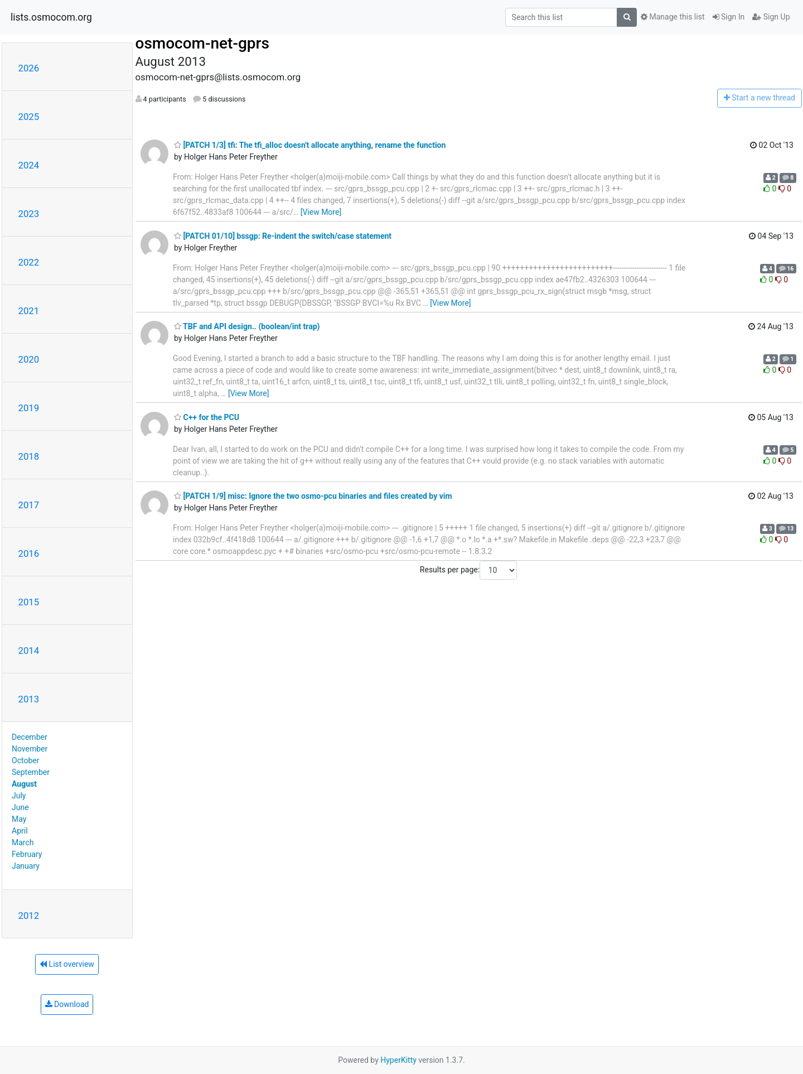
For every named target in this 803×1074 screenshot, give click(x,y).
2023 (29, 213)
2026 (29, 68)
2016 (29, 553)
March (23, 842)
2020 (29, 359)
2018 (29, 456)
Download (67, 1004)
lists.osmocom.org (51, 17)
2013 (29, 699)
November (29, 748)
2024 (29, 165)
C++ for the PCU (206, 417)
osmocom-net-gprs (202, 43)
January (26, 865)
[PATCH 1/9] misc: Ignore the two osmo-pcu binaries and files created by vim (313, 496)
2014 (29, 650)
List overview (67, 964)
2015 (29, 602)
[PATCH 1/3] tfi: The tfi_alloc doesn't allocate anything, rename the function (310, 145)
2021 (29, 310)
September (31, 772)
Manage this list (672, 16)
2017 (29, 504)
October (25, 760)
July (19, 795)
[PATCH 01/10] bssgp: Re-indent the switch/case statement (282, 236)
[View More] (321, 212)
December (29, 737)
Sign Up (771, 16)
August (24, 783)
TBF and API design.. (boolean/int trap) (247, 326)
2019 (29, 407)
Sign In (729, 16)
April (20, 830)
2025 (29, 116)
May (19, 819)
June (20, 807)
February (27, 854)
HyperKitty (398, 1060)
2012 (29, 915)
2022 (29, 262)
